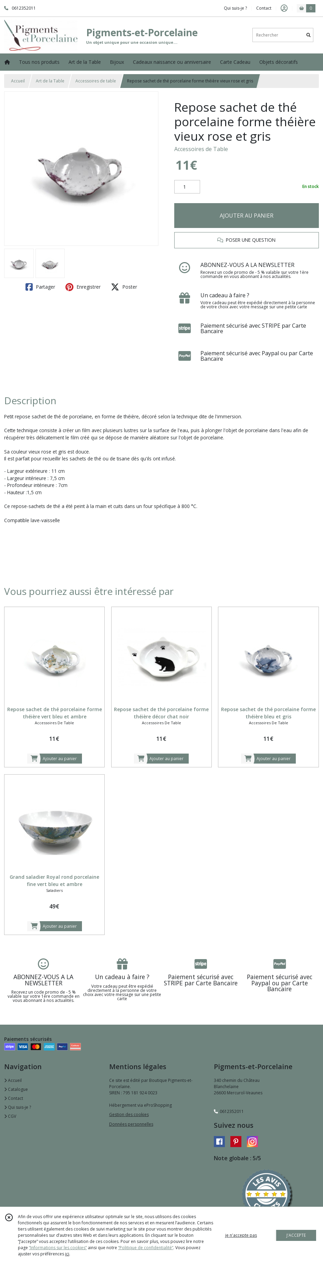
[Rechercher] (308, 35)
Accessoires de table (95, 81)
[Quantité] (187, 187)
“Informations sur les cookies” (58, 1248)
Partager (40, 287)
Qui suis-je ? (17, 1107)
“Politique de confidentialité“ (145, 1248)
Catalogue (16, 1089)
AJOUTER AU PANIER (246, 215)
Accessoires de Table (201, 149)
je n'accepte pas (241, 1235)
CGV (10, 1116)
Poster (124, 287)
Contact (263, 8)
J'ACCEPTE (296, 1235)
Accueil (18, 81)
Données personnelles (131, 1124)
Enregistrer (83, 287)
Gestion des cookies (129, 1114)
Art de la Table (50, 81)
